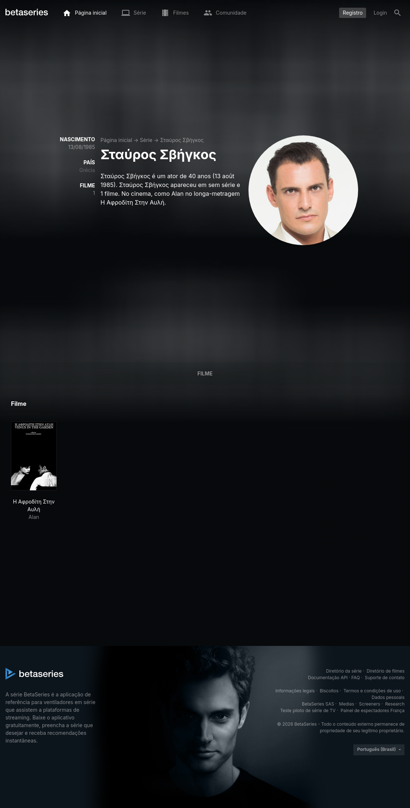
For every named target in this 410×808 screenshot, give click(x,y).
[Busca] (398, 13)
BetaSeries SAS (318, 704)
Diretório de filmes (386, 671)
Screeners (369, 704)
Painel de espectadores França (373, 710)
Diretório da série (343, 671)
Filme (205, 373)
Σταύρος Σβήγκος (182, 140)
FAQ (356, 677)
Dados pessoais (388, 697)
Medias (346, 704)
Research (395, 704)
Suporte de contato (385, 677)
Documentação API (328, 677)
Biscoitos (329, 690)
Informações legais (295, 690)
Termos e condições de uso (372, 690)
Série (146, 140)
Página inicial (116, 140)
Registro (352, 13)
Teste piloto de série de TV (308, 710)
